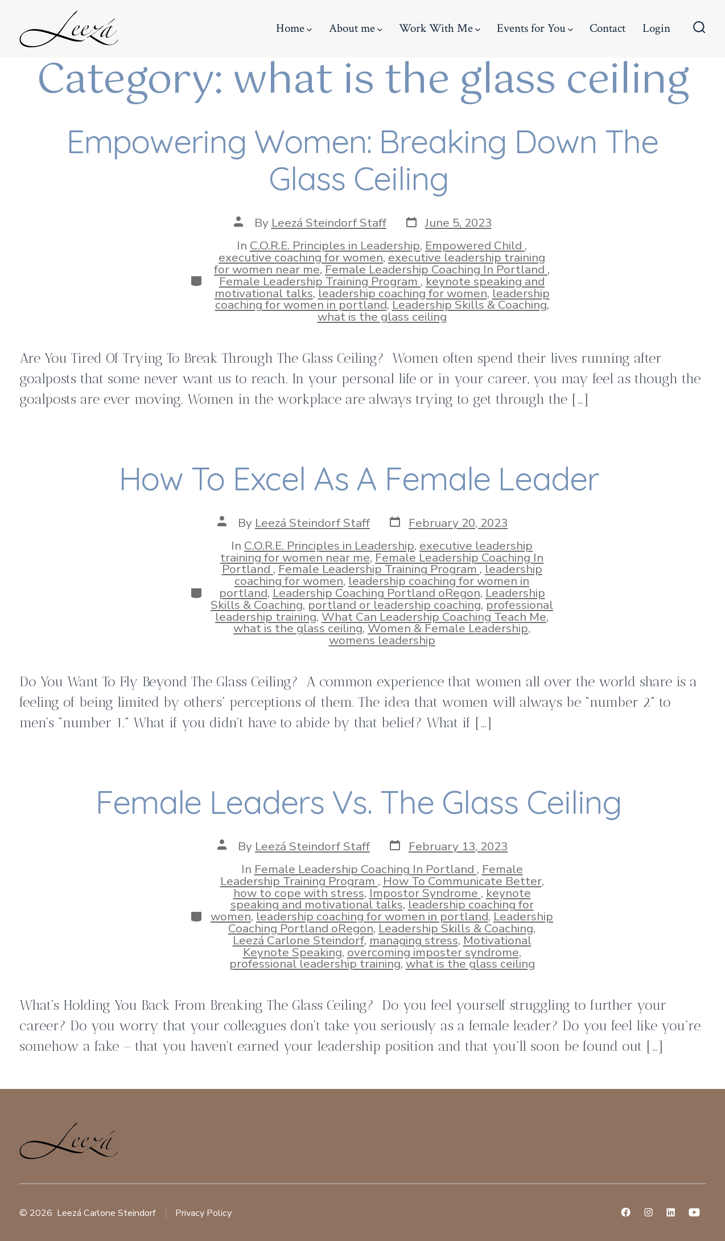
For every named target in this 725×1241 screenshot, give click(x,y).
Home (294, 28)
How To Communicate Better (462, 881)
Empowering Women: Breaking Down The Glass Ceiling (362, 159)
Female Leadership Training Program (320, 281)
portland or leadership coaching (394, 605)
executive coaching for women (301, 257)
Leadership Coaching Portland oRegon (376, 593)
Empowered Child (475, 245)
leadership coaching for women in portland (382, 299)
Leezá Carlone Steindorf (298, 940)
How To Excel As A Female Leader (363, 478)
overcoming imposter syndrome (433, 952)
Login (656, 28)
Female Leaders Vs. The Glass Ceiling (362, 801)
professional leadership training (315, 964)
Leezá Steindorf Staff (328, 223)
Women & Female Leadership (448, 628)
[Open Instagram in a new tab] (648, 1212)
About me (355, 28)
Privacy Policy (203, 1213)
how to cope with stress (298, 893)
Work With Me (439, 28)
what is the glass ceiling (382, 317)
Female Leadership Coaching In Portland (436, 269)
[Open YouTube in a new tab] (694, 1212)
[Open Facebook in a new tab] (626, 1212)
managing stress (413, 940)
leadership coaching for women (402, 293)
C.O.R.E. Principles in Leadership (335, 245)
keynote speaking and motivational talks (380, 899)
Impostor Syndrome (425, 893)
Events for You (535, 28)
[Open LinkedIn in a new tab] (671, 1212)
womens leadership (382, 640)
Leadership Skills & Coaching (469, 305)
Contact (607, 28)
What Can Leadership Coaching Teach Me (434, 617)
